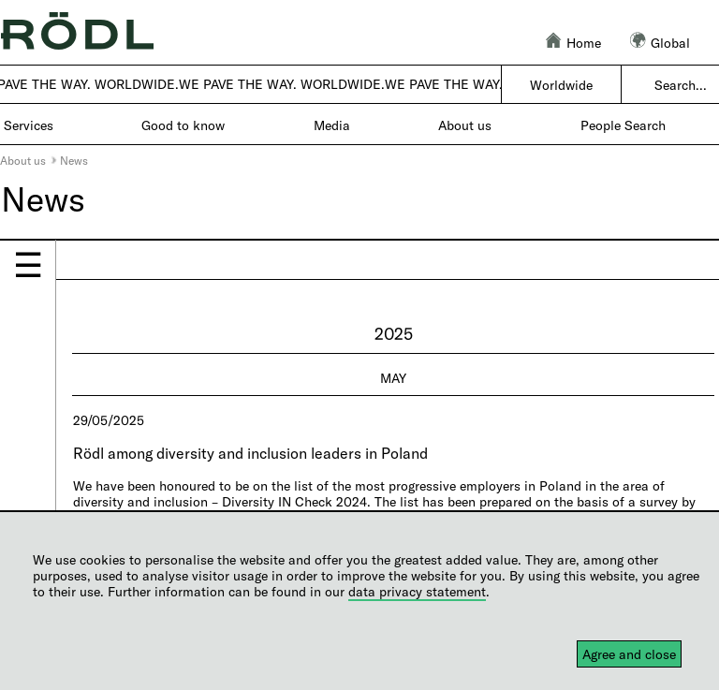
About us (23, 160)
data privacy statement (417, 591)
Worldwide (561, 85)
